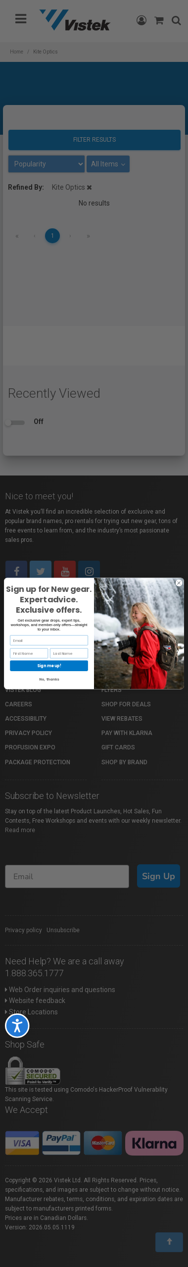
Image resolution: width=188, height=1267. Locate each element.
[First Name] (29, 653)
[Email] (49, 640)
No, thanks (49, 679)
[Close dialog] (179, 583)
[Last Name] (69, 653)
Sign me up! (49, 665)
